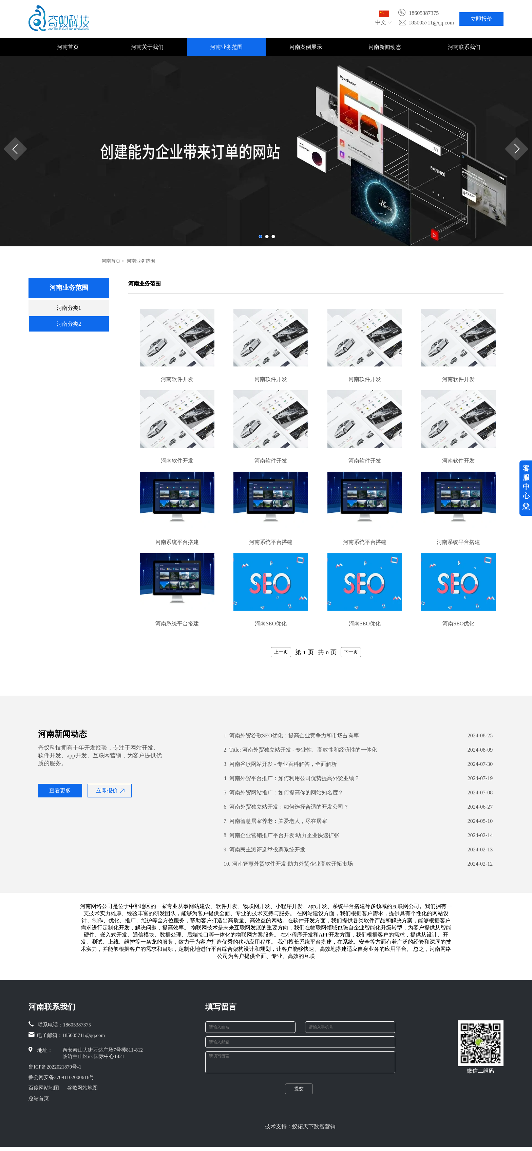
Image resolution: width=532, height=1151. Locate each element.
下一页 (351, 652)
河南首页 (68, 47)
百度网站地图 (43, 1088)
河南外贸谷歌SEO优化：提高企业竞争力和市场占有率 (291, 736)
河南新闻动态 (384, 47)
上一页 (281, 652)
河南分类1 (69, 308)
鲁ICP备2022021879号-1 (54, 1067)
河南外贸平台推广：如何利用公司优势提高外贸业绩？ (292, 778)
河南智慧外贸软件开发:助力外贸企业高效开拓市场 (288, 864)
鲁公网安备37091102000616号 (61, 1077)
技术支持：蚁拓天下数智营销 (300, 1130)
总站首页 (38, 1098)
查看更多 (60, 790)
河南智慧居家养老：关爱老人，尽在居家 (275, 821)
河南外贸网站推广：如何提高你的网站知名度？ (283, 793)
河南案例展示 (305, 47)
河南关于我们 (147, 47)
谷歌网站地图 (82, 1088)
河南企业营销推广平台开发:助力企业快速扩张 (281, 835)
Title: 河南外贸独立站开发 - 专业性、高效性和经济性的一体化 (300, 750)
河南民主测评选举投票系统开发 (264, 850)
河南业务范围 (226, 47)
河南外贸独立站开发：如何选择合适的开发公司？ (286, 807)
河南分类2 (69, 324)
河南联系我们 (464, 47)
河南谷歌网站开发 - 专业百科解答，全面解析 (280, 764)
